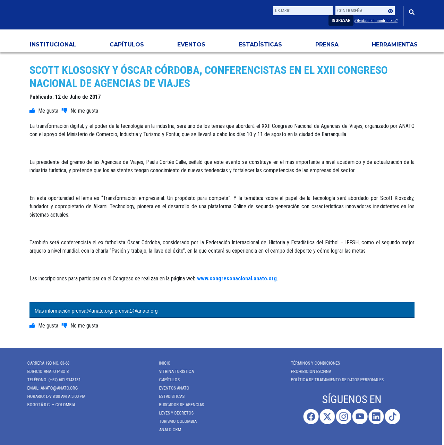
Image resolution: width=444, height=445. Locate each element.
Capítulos (127, 44)
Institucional (53, 44)
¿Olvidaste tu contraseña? (375, 20)
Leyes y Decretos (173, 413)
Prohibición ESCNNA (308, 371)
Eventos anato (171, 388)
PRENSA (327, 44)
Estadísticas (260, 44)
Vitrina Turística (173, 371)
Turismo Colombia (175, 421)
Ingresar (341, 20)
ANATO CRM (167, 429)
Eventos (191, 44)
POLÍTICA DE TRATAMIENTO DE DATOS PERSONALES (334, 379)
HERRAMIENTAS (395, 44)
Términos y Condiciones (312, 363)
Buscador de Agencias (178, 404)
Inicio (162, 363)
